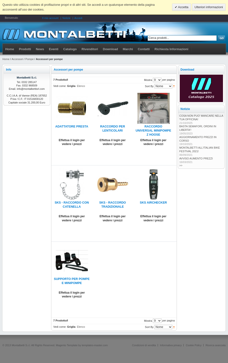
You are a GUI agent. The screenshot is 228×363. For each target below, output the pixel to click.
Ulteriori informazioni (209, 7)
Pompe (29, 59)
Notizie (66, 18)
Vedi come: (59, 86)
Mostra (148, 80)
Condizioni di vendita (144, 345)
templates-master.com (95, 345)
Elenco (81, 86)
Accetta (182, 7)
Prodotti (25, 49)
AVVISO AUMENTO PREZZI (196, 158)
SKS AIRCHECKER (153, 202)
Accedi (78, 18)
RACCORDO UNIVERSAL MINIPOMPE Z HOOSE (153, 130)
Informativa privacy (171, 345)
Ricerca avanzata (216, 345)
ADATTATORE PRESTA (71, 126)
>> (180, 165)
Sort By (149, 86)
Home (9, 49)
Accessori (17, 59)
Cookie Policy (193, 345)
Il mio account (50, 18)
